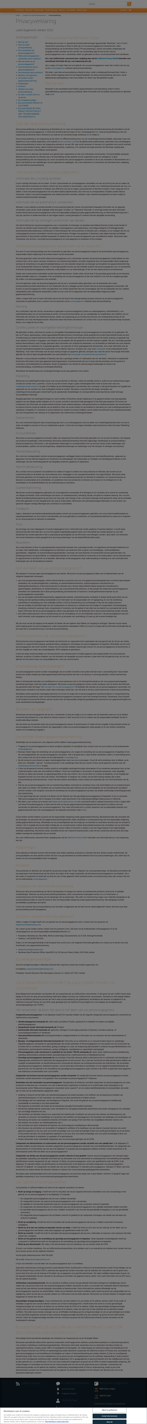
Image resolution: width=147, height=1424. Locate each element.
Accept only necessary (109, 1419)
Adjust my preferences (109, 1413)
